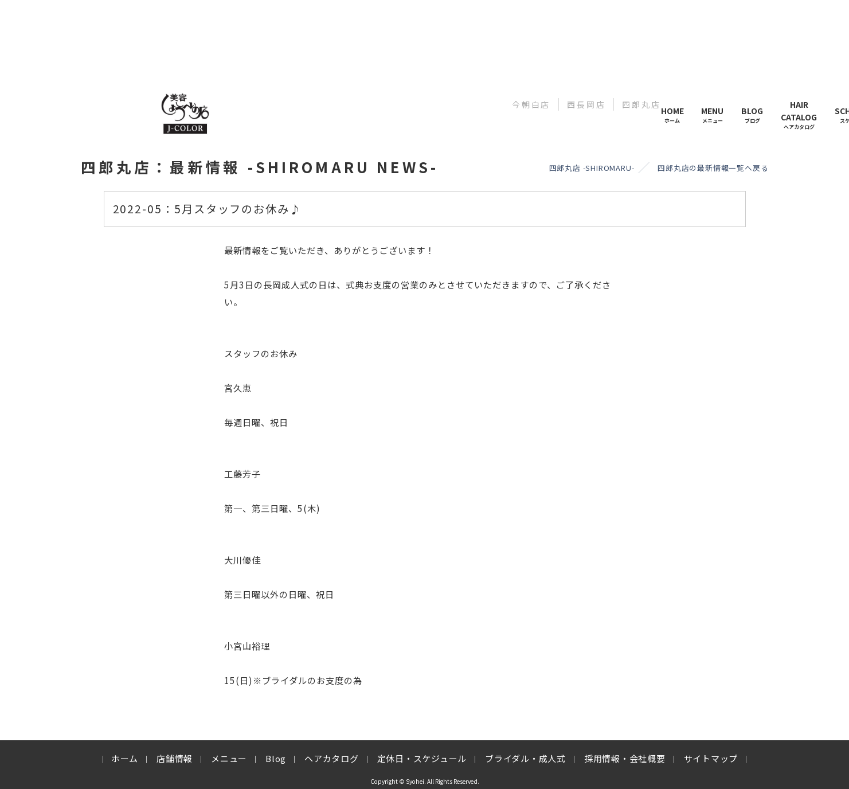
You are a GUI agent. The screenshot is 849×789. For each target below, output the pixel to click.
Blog (275, 758)
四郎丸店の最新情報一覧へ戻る (713, 167)
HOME (672, 115)
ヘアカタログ (331, 758)
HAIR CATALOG (799, 115)
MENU (712, 115)
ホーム (124, 758)
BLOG (752, 115)
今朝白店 (531, 104)
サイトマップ (711, 758)
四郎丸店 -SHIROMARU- (592, 167)
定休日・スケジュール (422, 758)
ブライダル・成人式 (525, 758)
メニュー (229, 758)
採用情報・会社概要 (625, 758)
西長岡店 (586, 104)
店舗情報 (175, 758)
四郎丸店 (641, 104)
